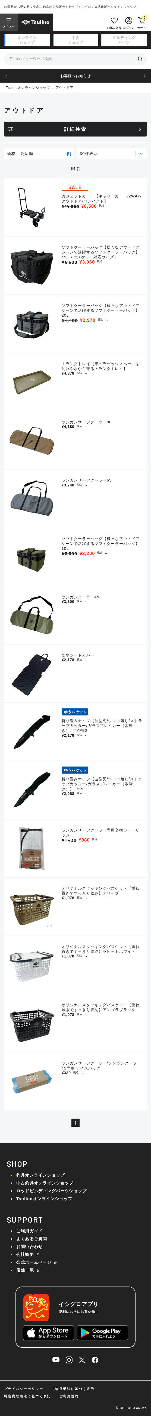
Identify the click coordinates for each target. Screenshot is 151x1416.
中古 (75, 40)
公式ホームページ (34, 1262)
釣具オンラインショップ (40, 1175)
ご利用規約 (69, 1396)
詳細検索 (75, 129)
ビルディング (124, 40)
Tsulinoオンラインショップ (28, 88)
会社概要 (25, 1254)
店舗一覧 (25, 1270)
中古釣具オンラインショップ (45, 1183)
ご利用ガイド (29, 1231)
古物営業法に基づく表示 (72, 1389)
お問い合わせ (29, 1246)
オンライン (26, 40)
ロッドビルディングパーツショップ (51, 1190)
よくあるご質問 (31, 1238)
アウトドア (64, 88)
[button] (6, 76)
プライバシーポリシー (23, 1389)
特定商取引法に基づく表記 (27, 1396)
